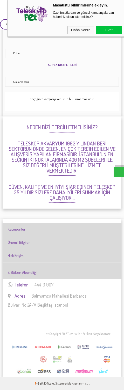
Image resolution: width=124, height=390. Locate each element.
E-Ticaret (49, 383)
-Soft (39, 383)
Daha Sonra (81, 30)
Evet (109, 30)
